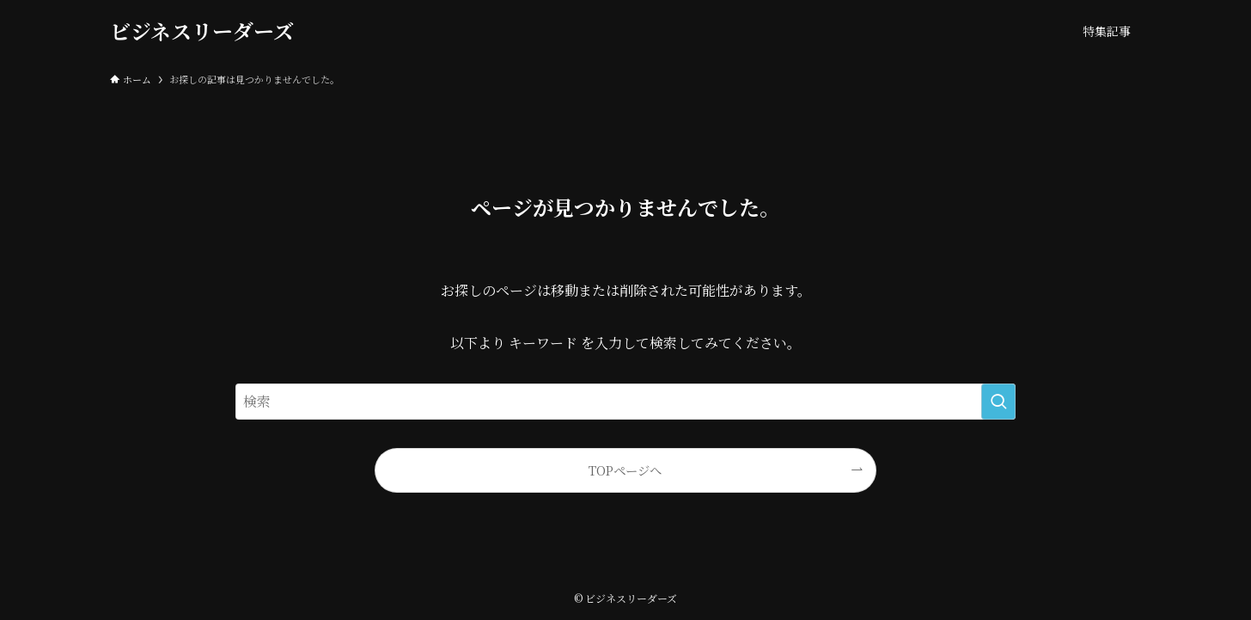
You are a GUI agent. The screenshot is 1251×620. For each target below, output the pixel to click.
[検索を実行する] (998, 402)
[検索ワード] (625, 402)
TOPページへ (625, 470)
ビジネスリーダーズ (202, 31)
